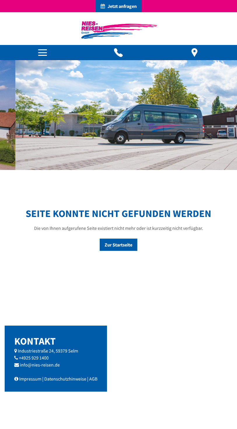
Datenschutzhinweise (65, 379)
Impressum (30, 379)
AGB (93, 379)
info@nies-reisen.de (40, 365)
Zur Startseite (118, 245)
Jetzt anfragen (119, 6)
